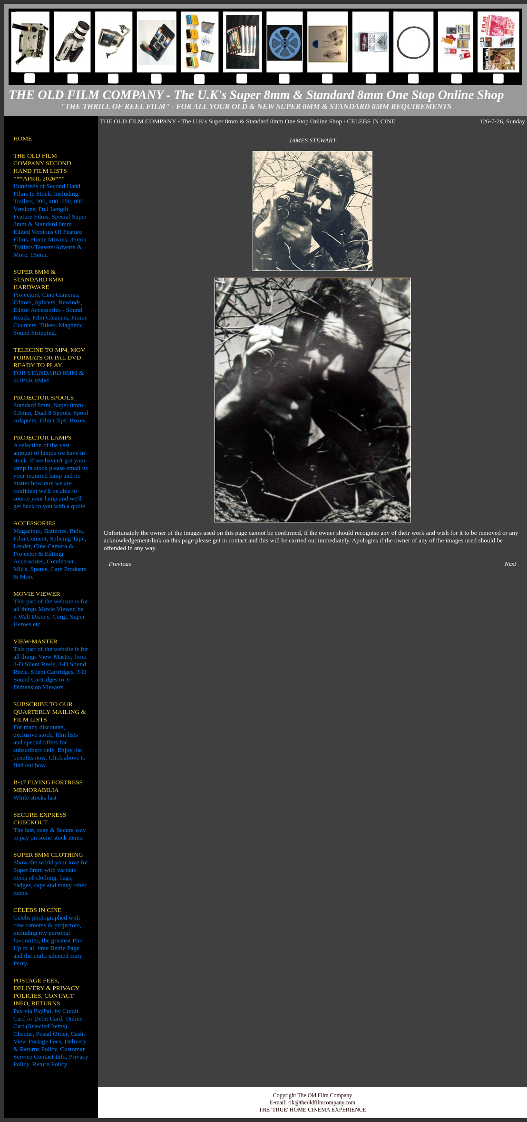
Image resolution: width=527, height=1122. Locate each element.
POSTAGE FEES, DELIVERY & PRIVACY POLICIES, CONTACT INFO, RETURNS (46, 992)
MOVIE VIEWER (36, 593)
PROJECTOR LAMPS (42, 437)
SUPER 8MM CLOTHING (48, 854)
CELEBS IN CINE (37, 909)
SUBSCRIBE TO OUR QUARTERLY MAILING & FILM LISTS (49, 712)
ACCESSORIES (34, 523)
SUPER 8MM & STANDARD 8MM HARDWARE (38, 279)
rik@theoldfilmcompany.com (321, 1102)
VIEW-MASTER (35, 641)
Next (510, 563)
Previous (120, 563)
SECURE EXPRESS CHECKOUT (39, 818)
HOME (22, 138)
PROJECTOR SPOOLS (43, 397)
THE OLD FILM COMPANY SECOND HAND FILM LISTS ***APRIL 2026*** (42, 167)
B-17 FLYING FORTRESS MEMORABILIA (48, 786)
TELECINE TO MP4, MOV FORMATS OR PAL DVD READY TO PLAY (49, 357)
